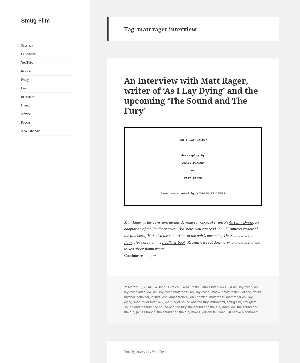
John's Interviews (213, 287)
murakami (217, 302)
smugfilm (249, 302)
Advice (26, 114)
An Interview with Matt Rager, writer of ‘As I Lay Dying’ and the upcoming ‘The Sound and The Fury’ (191, 95)
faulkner (143, 297)
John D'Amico (168, 287)
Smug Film (35, 21)
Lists (24, 88)
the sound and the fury (169, 307)
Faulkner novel (164, 229)
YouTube (27, 62)
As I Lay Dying (241, 222)
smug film (234, 302)
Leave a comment (245, 312)
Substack (27, 45)
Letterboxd (28, 54)
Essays (25, 79)
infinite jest (159, 297)
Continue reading (141, 255)
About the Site (30, 131)
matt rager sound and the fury (187, 302)
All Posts (192, 287)
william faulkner (213, 312)
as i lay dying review (205, 292)
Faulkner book (173, 242)
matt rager (216, 297)
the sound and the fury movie (178, 312)
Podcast (26, 122)
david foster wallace (236, 292)
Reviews (26, 71)
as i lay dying (242, 287)
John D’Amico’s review (235, 229)
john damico (198, 297)
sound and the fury (137, 307)
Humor (25, 105)
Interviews (28, 97)
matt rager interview (148, 302)
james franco (178, 297)
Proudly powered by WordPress (145, 351)
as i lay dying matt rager (170, 292)
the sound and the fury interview (211, 307)
